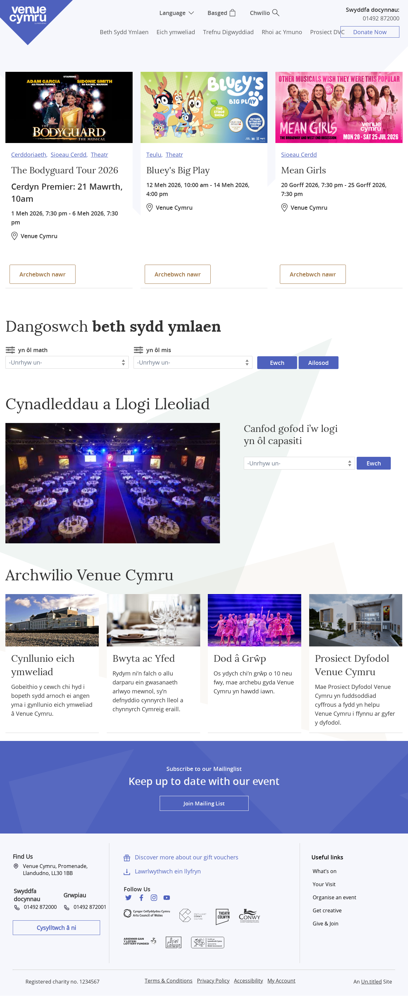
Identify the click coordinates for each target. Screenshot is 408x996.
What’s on (325, 871)
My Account (281, 980)
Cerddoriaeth (28, 153)
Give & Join (326, 923)
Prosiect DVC (327, 32)
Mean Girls (305, 169)
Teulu (153, 153)
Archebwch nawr (44, 272)
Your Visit (324, 884)
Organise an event (334, 897)
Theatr (99, 153)
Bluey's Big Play (180, 169)
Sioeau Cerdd (68, 153)
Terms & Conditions (169, 980)
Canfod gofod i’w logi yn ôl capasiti (291, 435)
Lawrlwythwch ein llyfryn (168, 871)
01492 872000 (381, 18)
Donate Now (371, 32)
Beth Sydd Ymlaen (124, 32)
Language (171, 13)
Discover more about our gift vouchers (186, 857)
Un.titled (371, 981)
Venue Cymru (28, 15)
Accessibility (248, 980)
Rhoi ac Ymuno (282, 32)
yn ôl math (32, 350)
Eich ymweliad (176, 32)
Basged (218, 13)
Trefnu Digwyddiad (228, 32)
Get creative (327, 910)
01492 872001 (90, 906)
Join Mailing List (204, 803)
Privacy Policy (213, 980)
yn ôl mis (158, 350)
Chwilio (262, 13)
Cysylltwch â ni (56, 928)
